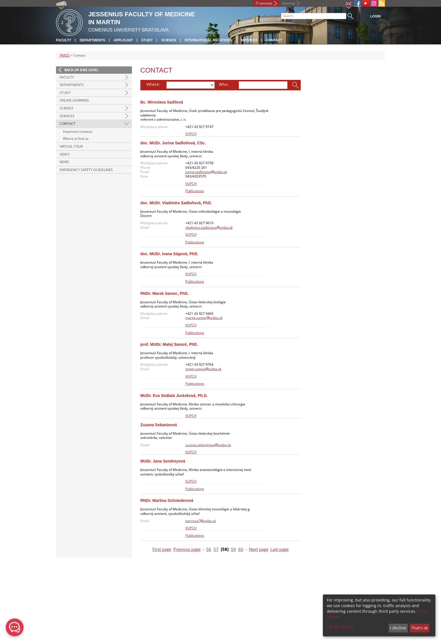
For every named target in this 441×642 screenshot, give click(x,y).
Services (248, 40)
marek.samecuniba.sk (203, 317)
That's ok (419, 627)
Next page (258, 549)
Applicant (123, 40)
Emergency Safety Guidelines (86, 169)
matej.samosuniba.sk (203, 369)
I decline (398, 627)
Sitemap (288, 3)
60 (240, 549)
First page (161, 549)
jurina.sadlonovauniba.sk (206, 171)
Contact (274, 40)
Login (375, 16)
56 (208, 549)
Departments (92, 40)
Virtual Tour (71, 146)
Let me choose (340, 626)
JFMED (65, 55)
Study (147, 40)
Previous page (187, 549)
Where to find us (76, 138)
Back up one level (81, 70)
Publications (194, 190)
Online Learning (74, 100)
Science (168, 40)
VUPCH (191, 133)
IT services (264, 3)
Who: (223, 84)
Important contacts (78, 131)
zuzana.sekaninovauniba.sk (208, 445)
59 (233, 549)
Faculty (63, 40)
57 (216, 549)
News (64, 162)
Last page (279, 549)
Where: (153, 84)
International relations (208, 40)
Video (64, 154)
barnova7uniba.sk (200, 520)
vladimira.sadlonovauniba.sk (209, 227)
